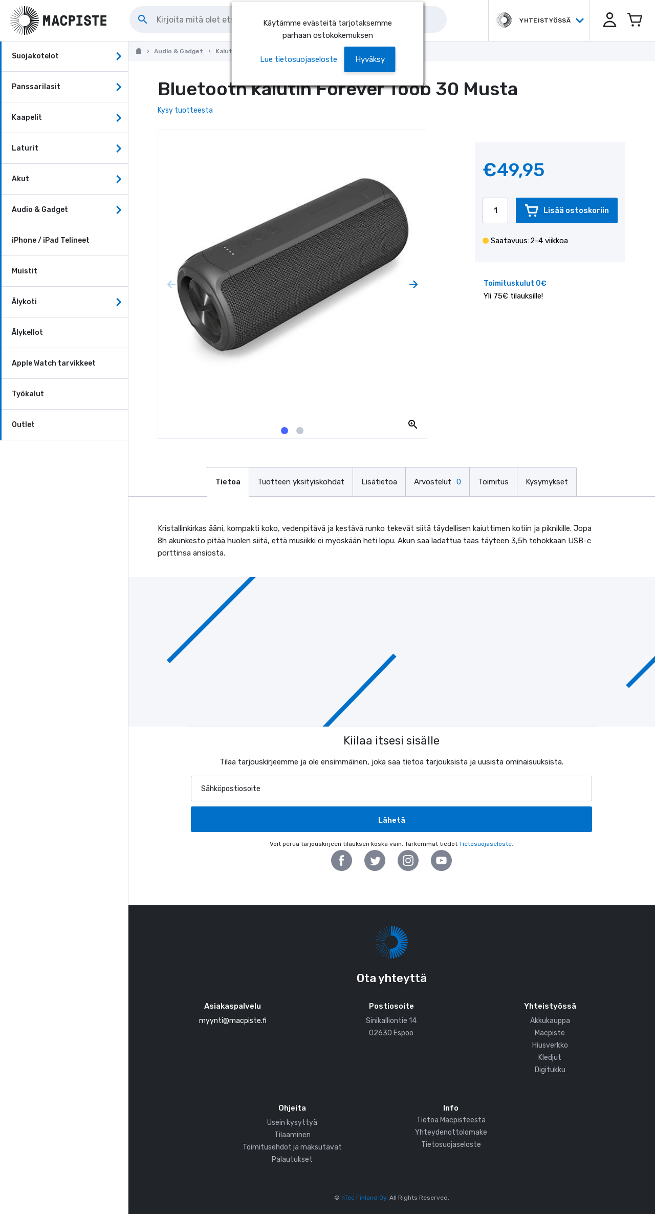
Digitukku (550, 1070)
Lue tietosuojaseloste (298, 59)
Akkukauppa (550, 1020)
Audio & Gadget (178, 51)
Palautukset (292, 1159)
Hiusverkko (550, 1045)
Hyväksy (370, 59)
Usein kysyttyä (292, 1122)
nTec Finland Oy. (364, 1197)
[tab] (284, 430)
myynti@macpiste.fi (233, 1020)
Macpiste (550, 1033)
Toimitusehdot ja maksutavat (292, 1147)
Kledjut (549, 1057)
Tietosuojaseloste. (486, 843)
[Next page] (413, 284)
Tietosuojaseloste (451, 1144)
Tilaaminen (292, 1135)
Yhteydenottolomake (451, 1132)
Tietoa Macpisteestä (451, 1120)
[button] (609, 20)
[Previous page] (171, 284)
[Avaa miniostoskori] (634, 20)
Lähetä (391, 820)
